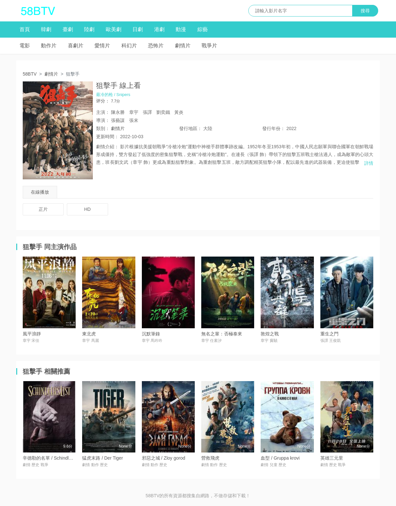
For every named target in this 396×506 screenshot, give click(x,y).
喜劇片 (75, 45)
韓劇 (46, 29)
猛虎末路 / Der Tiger (102, 458)
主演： (103, 112)
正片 (43, 209)
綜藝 (202, 29)
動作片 (48, 45)
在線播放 (40, 192)
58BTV (30, 74)
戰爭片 (209, 45)
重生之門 (329, 333)
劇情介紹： (107, 146)
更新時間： (107, 136)
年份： (273, 128)
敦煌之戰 (270, 333)
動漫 (181, 29)
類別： (103, 128)
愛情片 (102, 45)
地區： (190, 128)
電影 (24, 45)
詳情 (368, 163)
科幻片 (129, 45)
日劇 (137, 29)
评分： (103, 100)
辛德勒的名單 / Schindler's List (53, 458)
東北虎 (89, 333)
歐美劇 (113, 29)
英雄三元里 (331, 458)
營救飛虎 (210, 458)
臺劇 (68, 29)
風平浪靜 (32, 333)
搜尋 (365, 10)
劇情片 (183, 45)
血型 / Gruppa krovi (280, 458)
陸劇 (89, 29)
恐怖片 (156, 45)
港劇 (159, 29)
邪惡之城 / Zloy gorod (163, 458)
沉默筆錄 (151, 333)
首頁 (24, 29)
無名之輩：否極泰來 (221, 333)
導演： (103, 120)
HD (87, 209)
